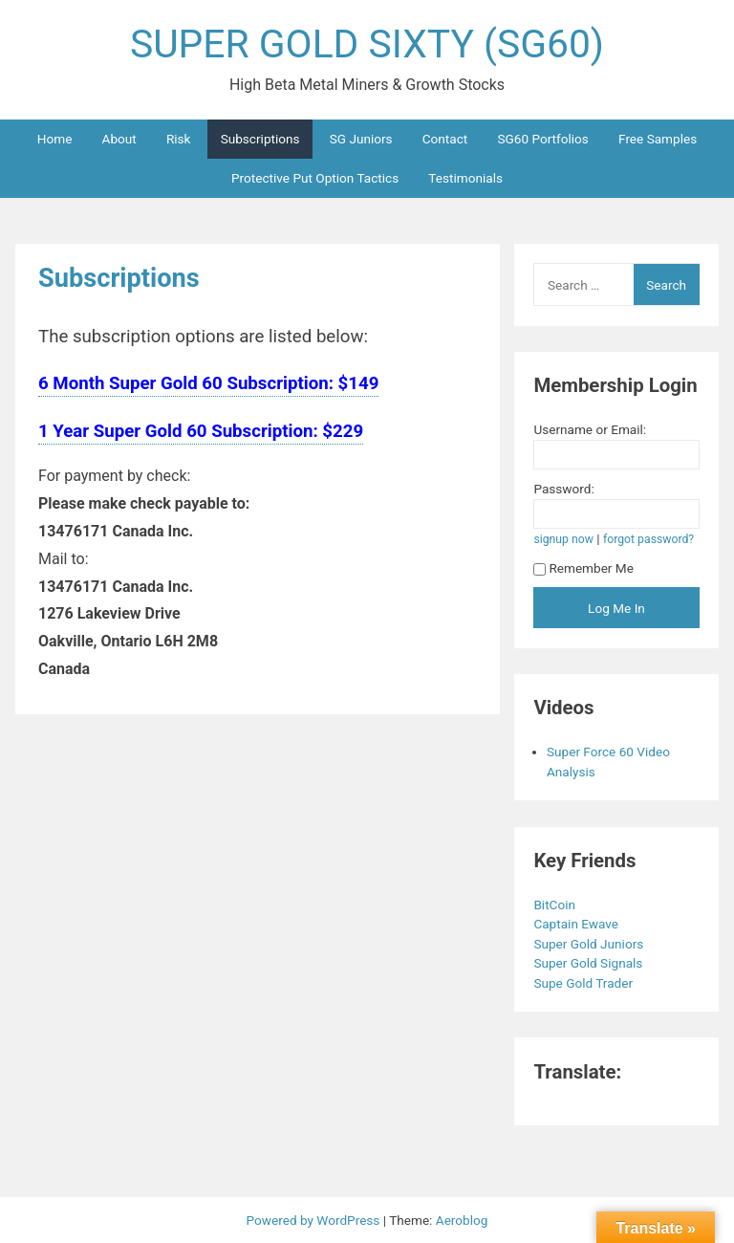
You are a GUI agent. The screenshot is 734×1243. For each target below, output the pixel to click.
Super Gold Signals (589, 962)
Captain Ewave (577, 923)
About (119, 138)
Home (55, 138)
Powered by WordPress (315, 1220)
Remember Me (583, 568)
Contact (445, 138)
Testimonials (465, 177)
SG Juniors (361, 138)
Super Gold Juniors (589, 943)
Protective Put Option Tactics (315, 177)
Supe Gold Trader (584, 983)
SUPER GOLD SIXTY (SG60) (367, 44)
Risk (178, 138)
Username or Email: (589, 429)
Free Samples (657, 138)
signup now (563, 539)
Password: (563, 488)
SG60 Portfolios (542, 138)
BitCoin (555, 904)
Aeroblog (462, 1220)
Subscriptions (260, 138)
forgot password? (648, 539)
